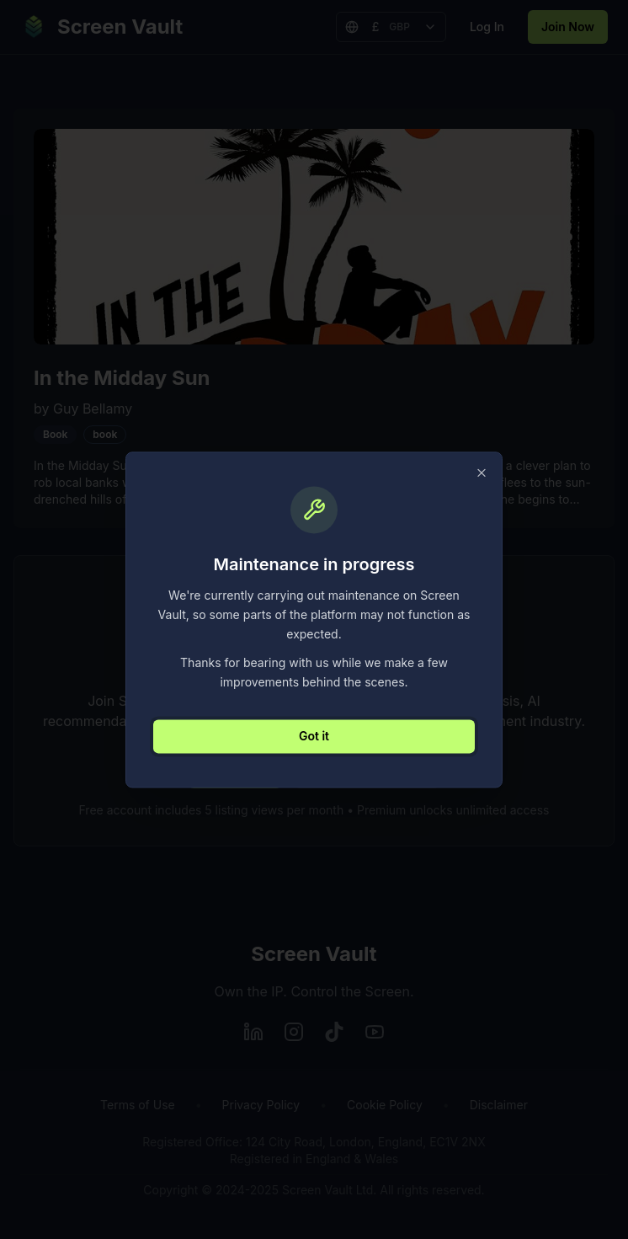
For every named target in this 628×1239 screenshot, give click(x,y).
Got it (314, 736)
